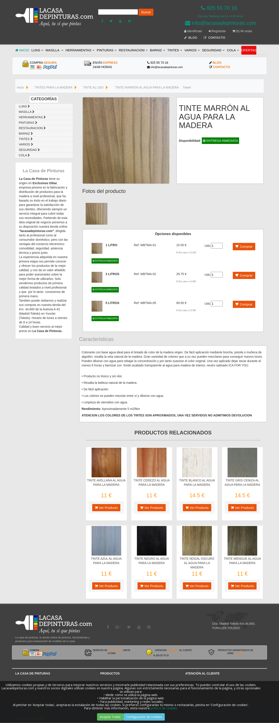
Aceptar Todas (110, 717)
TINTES (174, 50)
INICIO (22, 50)
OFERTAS (248, 50)
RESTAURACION (133, 50)
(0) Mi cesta (242, 31)
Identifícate (193, 31)
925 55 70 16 (219, 8)
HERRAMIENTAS (80, 50)
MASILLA (54, 50)
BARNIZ (157, 50)
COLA (233, 50)
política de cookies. (164, 708)
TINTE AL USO (93, 87)
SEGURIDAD (213, 50)
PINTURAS (107, 50)
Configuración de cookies (144, 717)
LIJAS (37, 50)
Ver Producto (106, 507)
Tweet (187, 87)
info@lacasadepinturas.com (220, 23)
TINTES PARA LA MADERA (53, 87)
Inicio (20, 87)
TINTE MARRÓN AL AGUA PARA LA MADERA (147, 87)
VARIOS (192, 50)
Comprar (243, 246)
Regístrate (217, 31)
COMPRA (43, 62)
